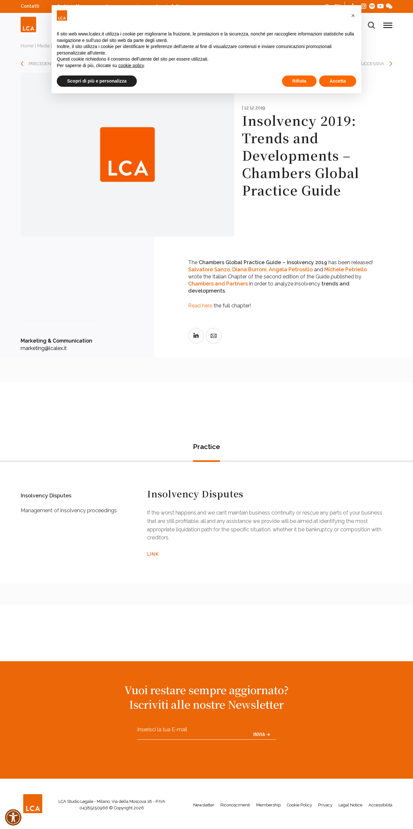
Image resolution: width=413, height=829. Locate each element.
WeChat (389, 5)
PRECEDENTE (42, 63)
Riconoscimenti (235, 807)
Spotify (372, 5)
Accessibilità (380, 807)
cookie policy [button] (131, 65)
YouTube (380, 6)
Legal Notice (350, 807)
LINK (153, 555)
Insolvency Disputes (48, 498)
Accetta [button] (337, 81)
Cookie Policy (299, 807)
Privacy (325, 807)
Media (43, 45)
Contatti (30, 6)
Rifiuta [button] (299, 81)
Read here (200, 306)
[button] (353, 15)
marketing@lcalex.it (44, 348)
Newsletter (203, 807)
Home (27, 45)
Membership (268, 807)
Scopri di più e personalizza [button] (96, 81)
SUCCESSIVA (371, 63)
